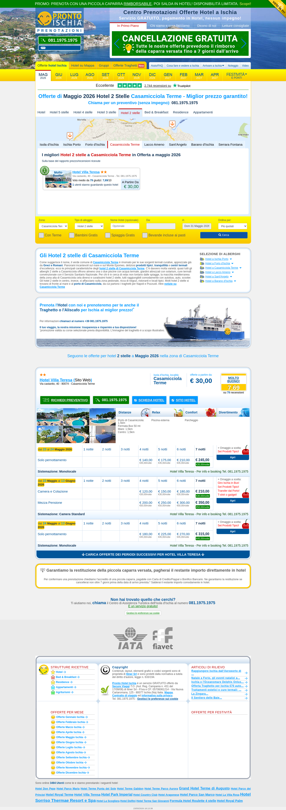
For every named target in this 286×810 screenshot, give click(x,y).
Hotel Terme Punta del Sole (98, 788)
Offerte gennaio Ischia (70, 717)
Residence (181, 112)
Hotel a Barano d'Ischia (219, 281)
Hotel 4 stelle (83, 112)
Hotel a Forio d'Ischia (217, 263)
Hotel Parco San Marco (197, 794)
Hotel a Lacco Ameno (217, 272)
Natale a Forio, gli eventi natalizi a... (215, 678)
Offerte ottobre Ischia (69, 762)
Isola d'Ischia (49, 144)
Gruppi (104, 65)
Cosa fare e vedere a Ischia (183, 65)
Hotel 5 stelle (59, 112)
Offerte (52, 65)
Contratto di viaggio (124, 695)
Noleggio (233, 65)
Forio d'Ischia (95, 144)
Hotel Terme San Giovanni (152, 801)
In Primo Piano (128, 25)
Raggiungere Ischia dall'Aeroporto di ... (216, 672)
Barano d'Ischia (202, 144)
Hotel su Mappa (82, 65)
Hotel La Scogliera (108, 801)
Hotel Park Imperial (117, 794)
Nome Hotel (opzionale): (124, 220)
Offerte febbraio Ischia (70, 722)
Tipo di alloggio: (84, 220)
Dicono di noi (206, 25)
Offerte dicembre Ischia (71, 772)
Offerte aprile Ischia (68, 732)
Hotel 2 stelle (130, 113)
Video (245, 65)
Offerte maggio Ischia (69, 737)
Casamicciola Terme (125, 144)
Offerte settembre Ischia (71, 757)
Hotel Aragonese (168, 794)
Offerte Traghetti (128, 65)
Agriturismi (63, 692)
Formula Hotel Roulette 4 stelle (193, 801)
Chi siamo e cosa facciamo (169, 25)
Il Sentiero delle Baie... (206, 697)
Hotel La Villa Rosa (227, 794)
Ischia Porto (72, 144)
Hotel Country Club (145, 794)
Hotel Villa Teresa (86, 172)
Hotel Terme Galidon (130, 788)
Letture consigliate (235, 25)
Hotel (41, 112)
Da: (148, 220)
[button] (143, 613)
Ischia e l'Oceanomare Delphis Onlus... (217, 681)
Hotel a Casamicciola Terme (221, 267)
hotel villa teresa (56, 380)
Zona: (42, 220)
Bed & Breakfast (156, 112)
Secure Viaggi (121, 686)
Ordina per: (224, 220)
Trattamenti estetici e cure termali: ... (216, 689)
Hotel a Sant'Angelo (217, 276)
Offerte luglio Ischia (69, 747)
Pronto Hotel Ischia (124, 683)
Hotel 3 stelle (106, 112)
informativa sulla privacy (157, 695)
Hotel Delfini (128, 801)
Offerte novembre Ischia (71, 767)
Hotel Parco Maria (68, 788)
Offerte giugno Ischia (69, 742)
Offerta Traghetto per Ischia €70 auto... (217, 685)
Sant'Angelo (177, 144)
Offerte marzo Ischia (69, 727)
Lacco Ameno (154, 144)
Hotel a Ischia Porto (216, 259)
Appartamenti (203, 112)
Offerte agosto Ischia (69, 752)
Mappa (168, 692)
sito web (83, 380)
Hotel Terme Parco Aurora (161, 788)
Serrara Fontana (230, 144)
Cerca (224, 235)
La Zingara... (199, 693)
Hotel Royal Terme (59, 794)
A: (183, 220)
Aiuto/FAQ (157, 65)
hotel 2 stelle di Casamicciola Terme (121, 268)
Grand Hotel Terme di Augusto (204, 788)
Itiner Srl (131, 674)
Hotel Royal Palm (230, 801)
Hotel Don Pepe (45, 788)
